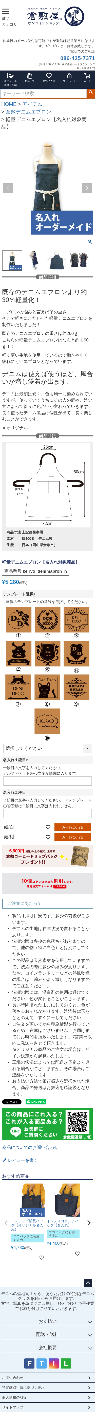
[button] (6, 1223)
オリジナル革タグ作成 (10, 79)
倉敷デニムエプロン (28, 111)
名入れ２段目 (14, 792)
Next (87, 188)
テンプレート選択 (20, 594)
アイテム (32, 104)
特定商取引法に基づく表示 (23, 1387)
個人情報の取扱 (14, 1397)
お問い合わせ (12, 1378)
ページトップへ (88, 1283)
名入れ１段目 (16, 760)
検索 (91, 92)
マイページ (69, 77)
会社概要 (48, 1347)
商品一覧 (30, 77)
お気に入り (49, 77)
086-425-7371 (77, 58)
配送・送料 (47, 1334)
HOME (8, 104)
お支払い (48, 1321)
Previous (8, 188)
